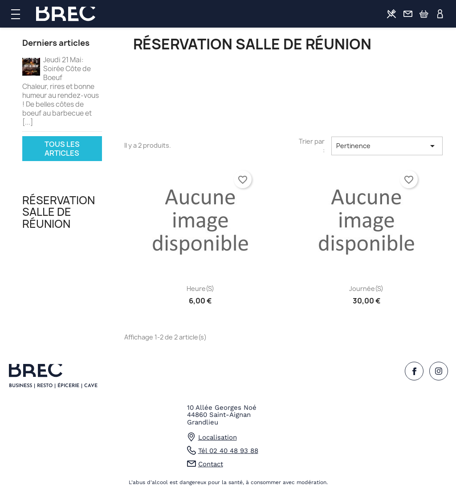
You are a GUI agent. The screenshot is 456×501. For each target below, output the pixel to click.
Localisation (217, 437)
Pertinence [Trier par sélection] (387, 146)
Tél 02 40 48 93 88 (228, 451)
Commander (391, 13)
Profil (440, 13)
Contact (407, 13)
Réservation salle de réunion (58, 212)
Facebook (414, 371)
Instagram (438, 371)
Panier (423, 13)
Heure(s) (200, 288)
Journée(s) (366, 288)
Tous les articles (62, 148)
